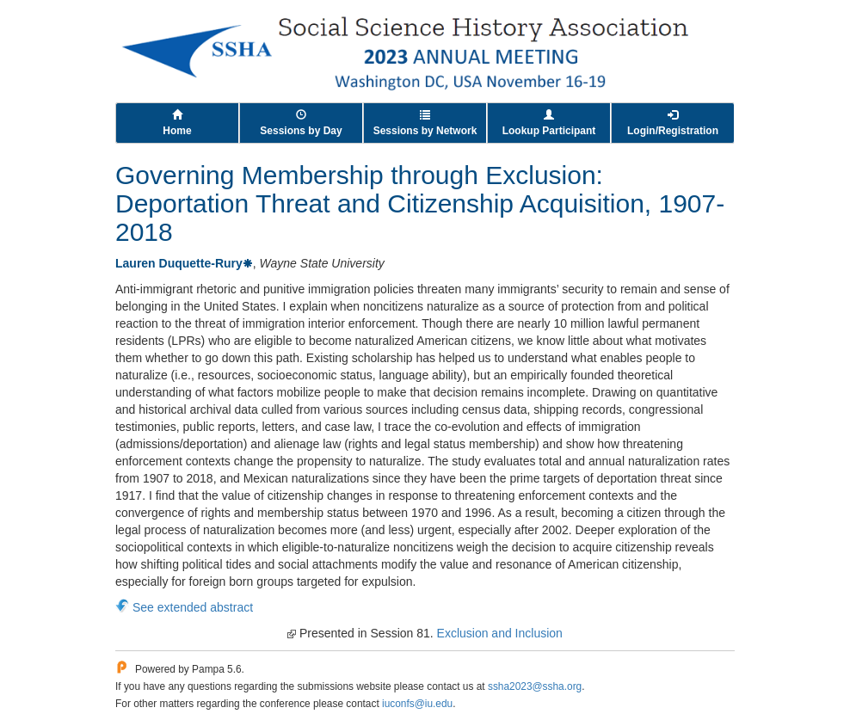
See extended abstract (192, 607)
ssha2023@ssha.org (535, 686)
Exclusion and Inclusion (500, 633)
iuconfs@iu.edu (417, 704)
